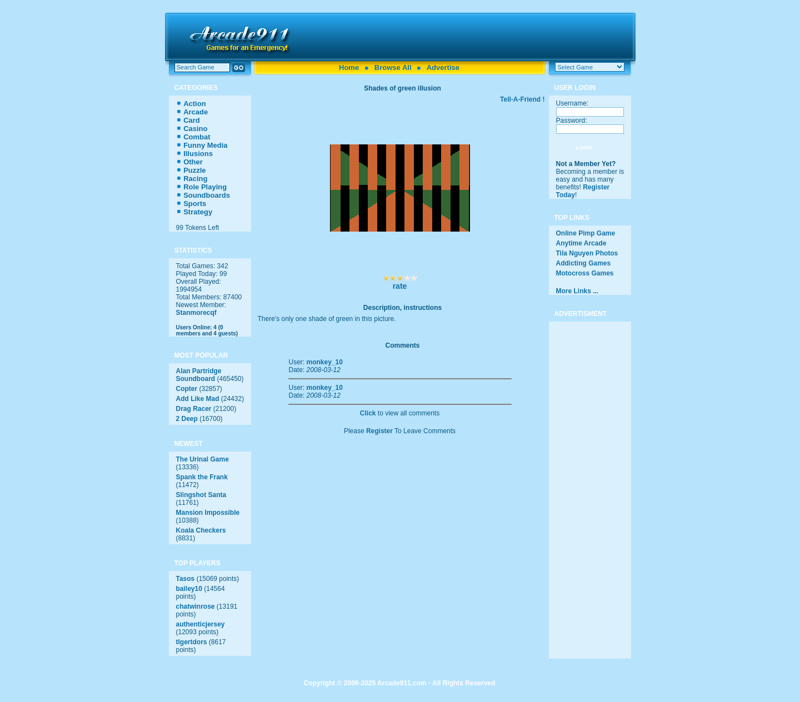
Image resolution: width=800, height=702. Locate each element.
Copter (187, 389)
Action (194, 103)
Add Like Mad (197, 399)
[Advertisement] (468, 36)
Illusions (198, 153)
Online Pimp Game (586, 233)
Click (368, 413)
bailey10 (189, 589)
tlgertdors (191, 642)
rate (400, 286)
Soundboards (206, 195)
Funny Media (205, 145)
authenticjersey (200, 624)
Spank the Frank (202, 477)
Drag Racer (194, 409)
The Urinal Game (202, 459)
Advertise (443, 67)
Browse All (393, 67)
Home (349, 67)
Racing (195, 178)
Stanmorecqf (196, 313)
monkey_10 (325, 362)
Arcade (195, 112)
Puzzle (194, 170)
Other (193, 162)
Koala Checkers (201, 530)
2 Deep (187, 419)
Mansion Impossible (208, 513)
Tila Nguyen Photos (587, 253)
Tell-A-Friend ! (522, 99)
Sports (194, 203)
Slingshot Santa (201, 495)
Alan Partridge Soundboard (199, 375)
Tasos (185, 579)
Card (191, 120)
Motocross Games (585, 273)
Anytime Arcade (581, 243)
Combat (196, 137)
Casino (195, 128)
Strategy (197, 212)
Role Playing (205, 187)
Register (379, 431)
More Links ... (577, 291)
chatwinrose (195, 606)
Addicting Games (583, 263)
